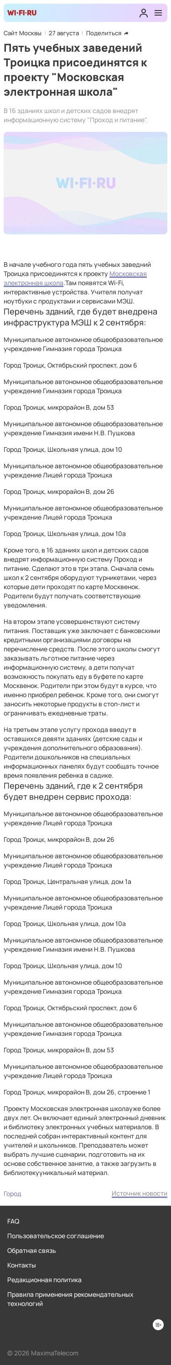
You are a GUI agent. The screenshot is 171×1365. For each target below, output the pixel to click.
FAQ (13, 1221)
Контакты (21, 1265)
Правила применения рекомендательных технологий (70, 1299)
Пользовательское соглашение (55, 1235)
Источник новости (139, 1193)
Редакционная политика (44, 1279)
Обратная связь (31, 1250)
